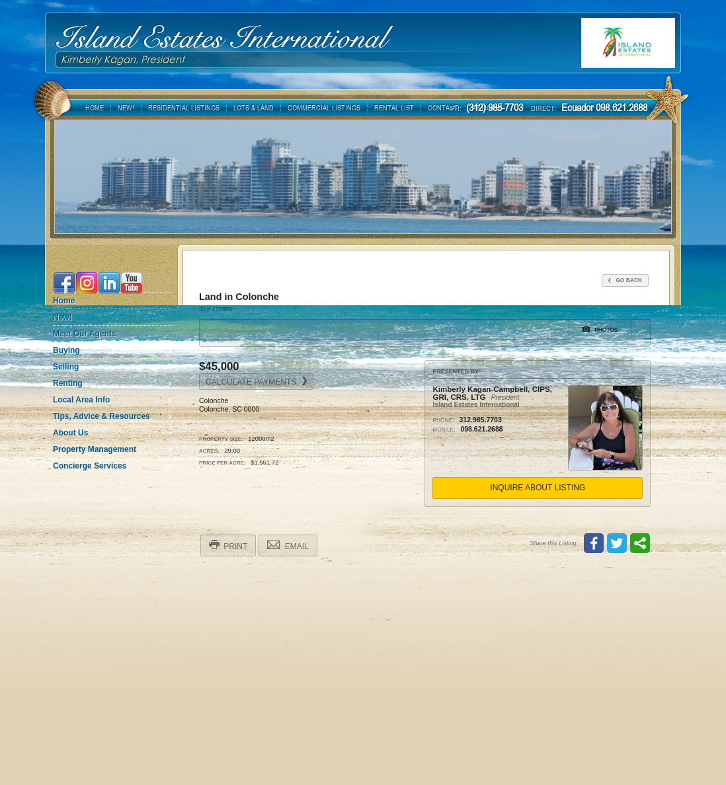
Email (287, 545)
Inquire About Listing (537, 487)
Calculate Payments (256, 382)
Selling (66, 366)
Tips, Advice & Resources (101, 416)
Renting (68, 383)
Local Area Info (81, 399)
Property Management (94, 449)
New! (62, 317)
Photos (600, 329)
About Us (70, 432)
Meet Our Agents (84, 333)
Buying (66, 350)
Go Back (625, 280)
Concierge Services (89, 465)
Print (228, 545)
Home (64, 300)
